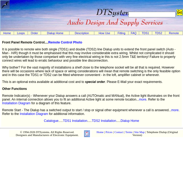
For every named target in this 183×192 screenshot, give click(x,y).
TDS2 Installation (104, 121)
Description (82, 33)
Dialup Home (55, 33)
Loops (21, 33)
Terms (128, 132)
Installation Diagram (16, 103)
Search (124, 14)
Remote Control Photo (65, 42)
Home (7, 33)
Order (34, 33)
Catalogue (51, 121)
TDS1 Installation (75, 121)
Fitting (121, 33)
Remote (174, 33)
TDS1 (145, 33)
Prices (108, 132)
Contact (118, 132)
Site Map (139, 132)
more (142, 99)
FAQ (133, 33)
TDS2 (158, 33)
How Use (104, 33)
